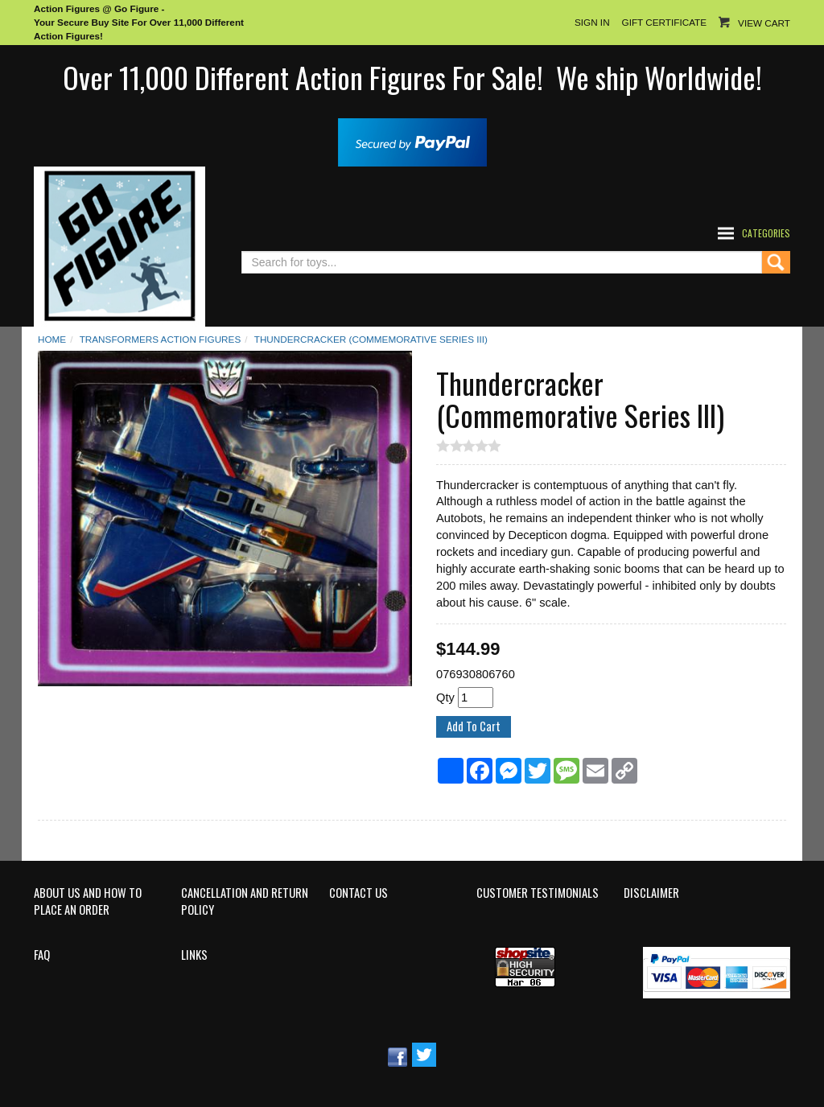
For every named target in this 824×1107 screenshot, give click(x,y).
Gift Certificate (664, 22)
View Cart (764, 23)
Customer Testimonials (537, 893)
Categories (766, 233)
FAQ (42, 955)
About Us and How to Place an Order (88, 901)
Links (194, 955)
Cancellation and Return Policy (244, 901)
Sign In (592, 22)
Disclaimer (651, 893)
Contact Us (358, 893)
